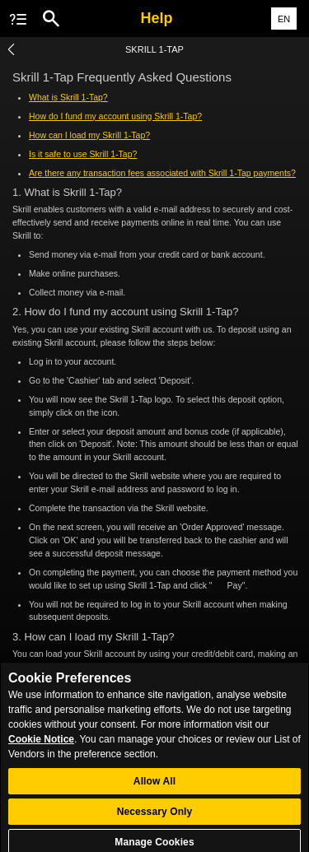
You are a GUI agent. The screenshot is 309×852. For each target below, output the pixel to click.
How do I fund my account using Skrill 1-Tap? (115, 116)
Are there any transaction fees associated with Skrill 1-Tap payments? (162, 173)
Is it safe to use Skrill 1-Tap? (83, 154)
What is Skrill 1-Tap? (68, 97)
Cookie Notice (41, 746)
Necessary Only (155, 818)
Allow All (154, 788)
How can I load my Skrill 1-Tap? (89, 135)
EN (284, 19)
